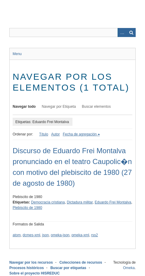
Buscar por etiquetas (68, 268)
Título (43, 134)
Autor (55, 134)
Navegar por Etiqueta (59, 106)
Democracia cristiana (48, 202)
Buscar (131, 32)
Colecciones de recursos (80, 262)
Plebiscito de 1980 (27, 208)
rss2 (94, 235)
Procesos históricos (26, 268)
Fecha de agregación (80, 134)
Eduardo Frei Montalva (113, 202)
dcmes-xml (31, 235)
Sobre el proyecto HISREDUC (34, 273)
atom (17, 235)
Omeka (129, 268)
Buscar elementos (96, 106)
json (45, 235)
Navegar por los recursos (31, 262)
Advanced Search (122, 32)
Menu (17, 54)
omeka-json (60, 235)
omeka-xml (80, 235)
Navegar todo (24, 106)
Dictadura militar (80, 202)
